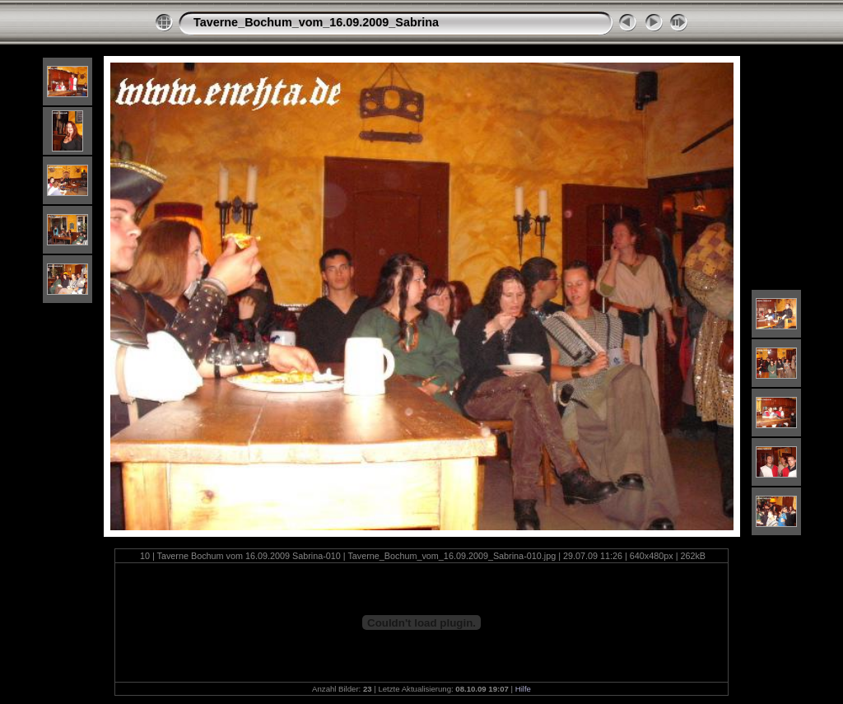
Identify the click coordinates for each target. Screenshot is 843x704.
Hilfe (523, 688)
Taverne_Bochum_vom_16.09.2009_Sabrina (316, 22)
